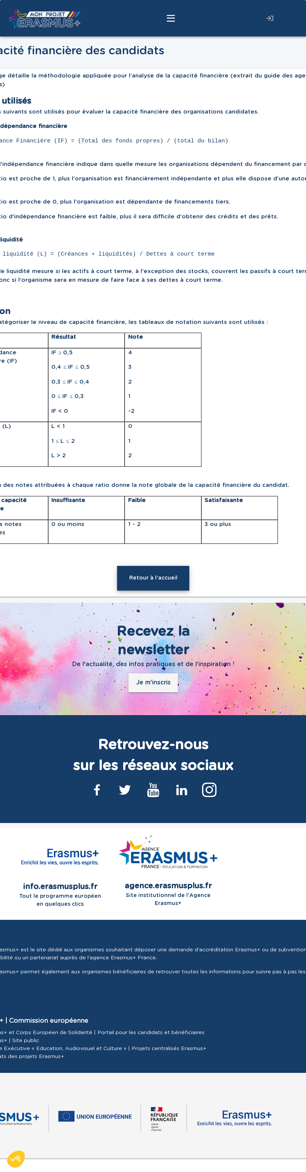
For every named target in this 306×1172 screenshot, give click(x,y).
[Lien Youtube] (153, 790)
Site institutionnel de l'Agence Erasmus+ (168, 870)
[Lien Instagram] (209, 790)
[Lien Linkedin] (181, 790)
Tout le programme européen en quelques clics (60, 871)
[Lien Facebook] (97, 790)
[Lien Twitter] (125, 790)
